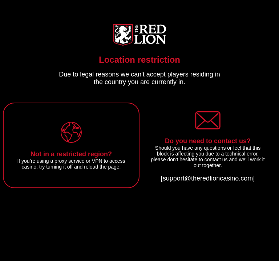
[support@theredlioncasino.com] (208, 178)
